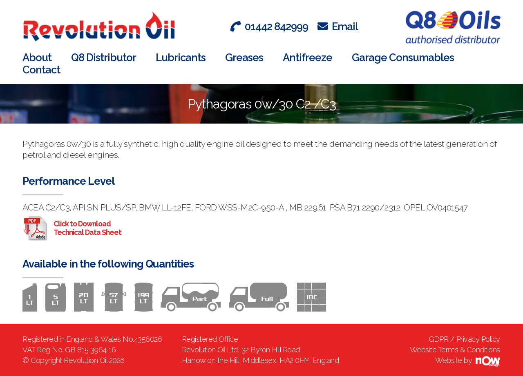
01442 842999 (269, 26)
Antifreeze (307, 57)
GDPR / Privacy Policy (464, 339)
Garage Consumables (403, 57)
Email (337, 26)
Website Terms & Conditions (455, 349)
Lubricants (181, 57)
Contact (41, 70)
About (36, 57)
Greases (244, 57)
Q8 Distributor (103, 57)
